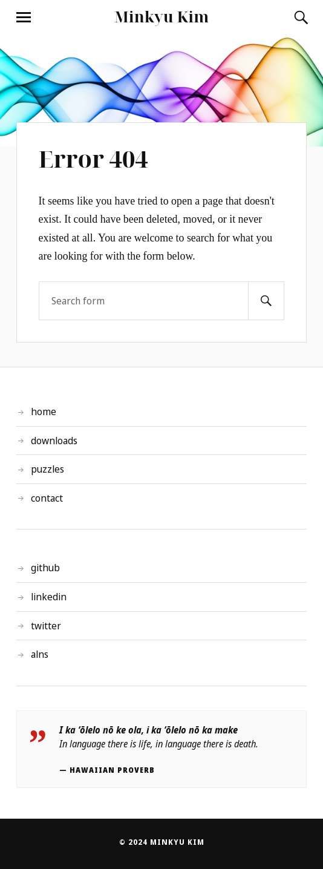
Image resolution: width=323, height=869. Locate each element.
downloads (54, 440)
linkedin (49, 596)
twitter (46, 625)
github (45, 567)
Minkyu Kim (161, 16)
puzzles (47, 469)
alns (39, 654)
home (43, 411)
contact (47, 498)
